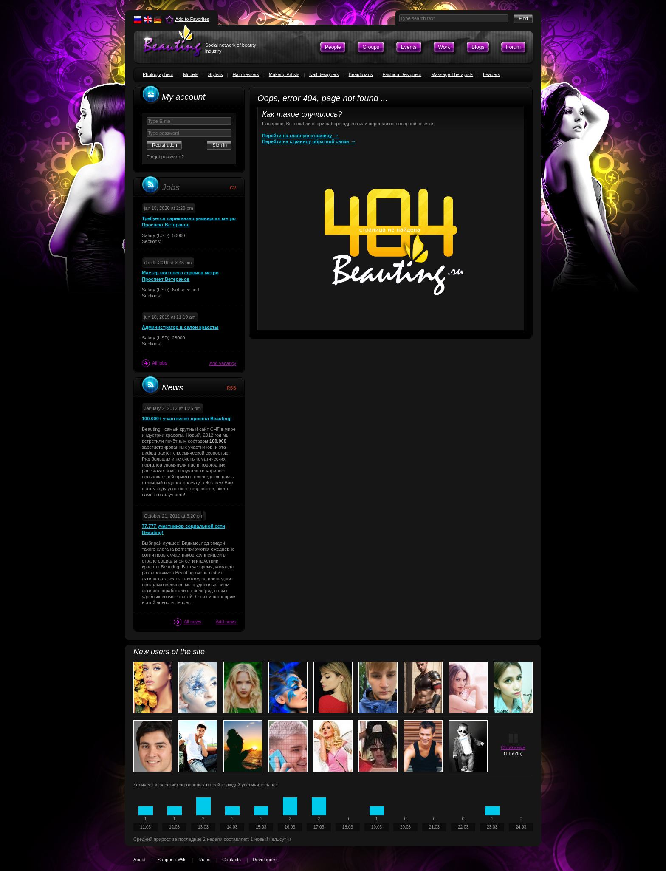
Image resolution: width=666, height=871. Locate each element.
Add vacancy (222, 363)
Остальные (513, 747)
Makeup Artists (284, 74)
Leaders (491, 74)
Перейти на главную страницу (300, 135)
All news (187, 622)
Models (190, 74)
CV (233, 187)
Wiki (182, 859)
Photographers (158, 74)
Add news (226, 621)
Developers (265, 859)
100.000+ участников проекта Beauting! (187, 418)
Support (166, 859)
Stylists (215, 74)
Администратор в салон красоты (180, 327)
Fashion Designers (402, 74)
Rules (204, 859)
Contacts (231, 859)
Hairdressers (245, 74)
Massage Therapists (452, 74)
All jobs (154, 363)
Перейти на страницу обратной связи (309, 141)
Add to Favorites (192, 19)
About (139, 859)
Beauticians (361, 74)
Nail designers (324, 74)
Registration (164, 144)
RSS (231, 387)
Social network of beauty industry (230, 48)
